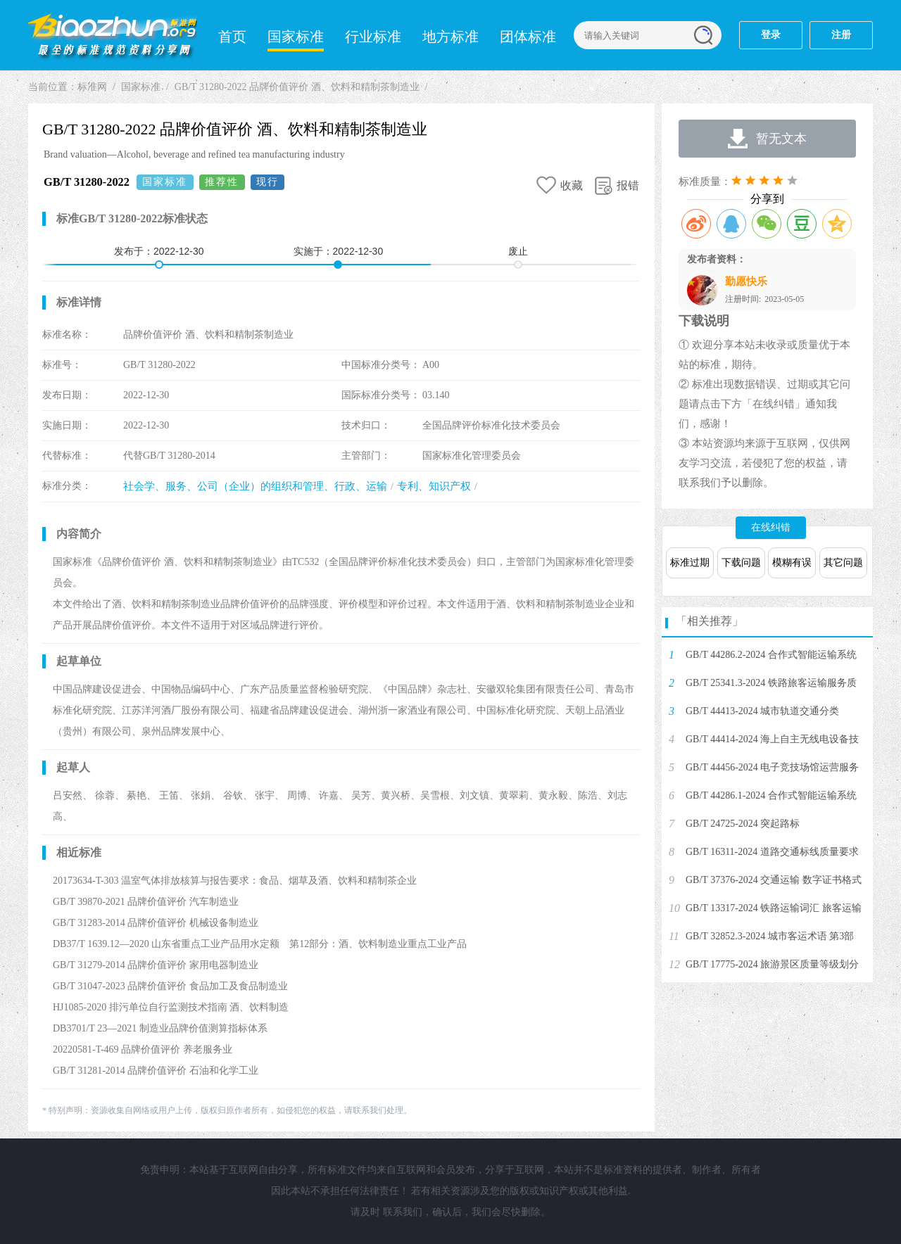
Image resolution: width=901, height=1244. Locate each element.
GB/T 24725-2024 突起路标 (743, 823)
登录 (771, 35)
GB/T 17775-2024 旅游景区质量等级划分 (772, 964)
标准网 (112, 35)
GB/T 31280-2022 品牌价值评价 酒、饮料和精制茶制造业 (297, 87)
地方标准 (450, 36)
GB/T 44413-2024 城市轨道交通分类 (762, 711)
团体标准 (528, 36)
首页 (232, 36)
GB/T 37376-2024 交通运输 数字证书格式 (774, 880)
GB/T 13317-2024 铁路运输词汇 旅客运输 (774, 908)
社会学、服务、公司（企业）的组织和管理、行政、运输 (255, 486)
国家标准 (295, 36)
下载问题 (741, 562)
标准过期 (690, 562)
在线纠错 (770, 527)
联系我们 (402, 1212)
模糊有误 (792, 562)
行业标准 (373, 36)
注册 (841, 35)
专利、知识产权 (434, 486)
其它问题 (843, 562)
